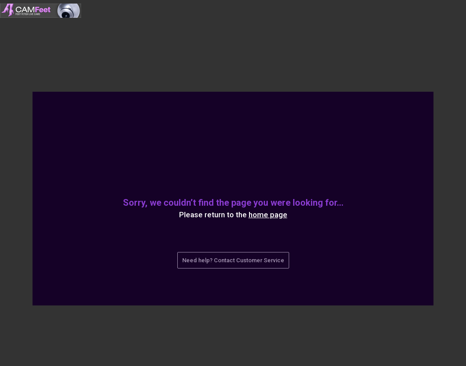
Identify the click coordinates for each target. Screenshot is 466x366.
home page (268, 214)
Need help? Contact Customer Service (233, 260)
